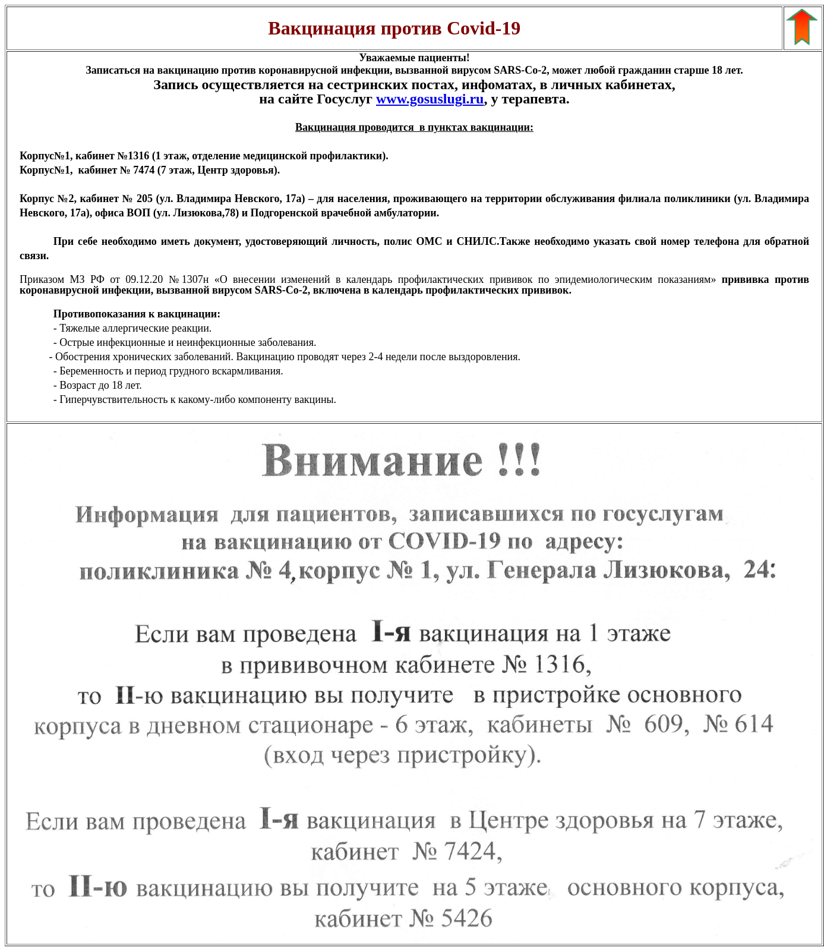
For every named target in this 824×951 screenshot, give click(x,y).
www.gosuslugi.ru (430, 98)
